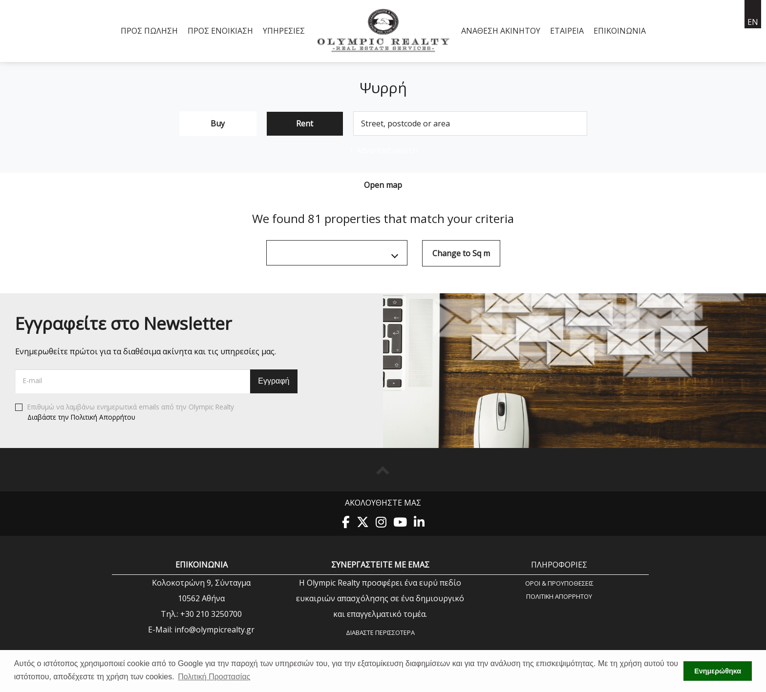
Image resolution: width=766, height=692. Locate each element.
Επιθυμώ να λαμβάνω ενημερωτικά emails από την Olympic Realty (124, 412)
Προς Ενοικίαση (220, 30)
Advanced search (383, 150)
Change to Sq (461, 253)
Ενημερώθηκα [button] (717, 671)
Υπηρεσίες (284, 30)
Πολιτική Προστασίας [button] (214, 676)
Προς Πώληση (149, 30)
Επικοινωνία (620, 30)
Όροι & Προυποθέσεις (559, 583)
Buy (218, 123)
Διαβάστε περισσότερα (380, 632)
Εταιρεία (567, 30)
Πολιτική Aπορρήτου (559, 596)
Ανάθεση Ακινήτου (500, 30)
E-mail (32, 380)
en (752, 22)
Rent (304, 123)
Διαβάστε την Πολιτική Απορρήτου (81, 416)
